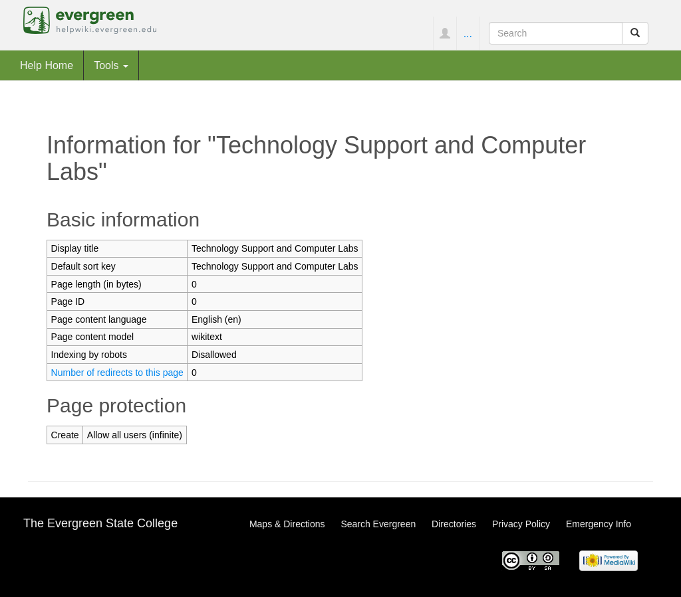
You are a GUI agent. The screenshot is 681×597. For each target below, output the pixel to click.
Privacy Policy (521, 524)
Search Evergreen (378, 524)
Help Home (46, 65)
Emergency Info (598, 524)
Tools (111, 65)
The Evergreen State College (100, 523)
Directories (454, 524)
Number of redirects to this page (117, 372)
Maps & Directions (287, 524)
